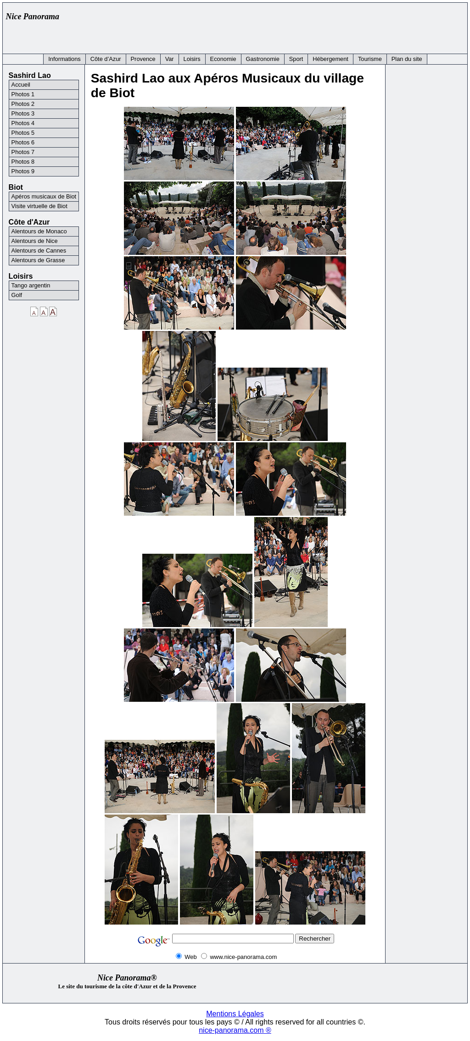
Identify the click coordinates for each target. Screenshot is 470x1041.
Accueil (20, 84)
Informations (64, 58)
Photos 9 (23, 171)
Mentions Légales (234, 1014)
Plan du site (407, 58)
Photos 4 (23, 123)
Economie (223, 58)
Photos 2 (23, 103)
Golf (16, 295)
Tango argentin (30, 285)
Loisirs (192, 58)
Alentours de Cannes (39, 250)
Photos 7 (23, 152)
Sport (296, 58)
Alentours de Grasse (38, 260)
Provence (143, 58)
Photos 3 (23, 113)
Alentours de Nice (34, 240)
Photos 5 (23, 132)
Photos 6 (23, 142)
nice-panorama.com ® (235, 1030)
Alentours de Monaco (39, 231)
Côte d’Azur (105, 58)
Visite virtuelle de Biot (39, 206)
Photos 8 (23, 161)
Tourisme (370, 58)
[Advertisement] (296, 26)
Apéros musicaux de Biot (44, 196)
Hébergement (330, 58)
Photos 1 (23, 94)
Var (169, 58)
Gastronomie (263, 58)
